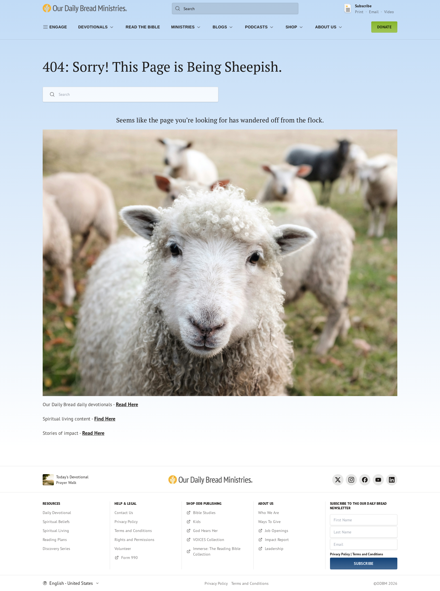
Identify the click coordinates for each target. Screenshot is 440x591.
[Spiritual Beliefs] (74, 521)
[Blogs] (223, 27)
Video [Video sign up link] (389, 11)
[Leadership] (289, 548)
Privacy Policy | (341, 554)
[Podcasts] (259, 27)
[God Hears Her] (217, 530)
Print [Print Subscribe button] (359, 11)
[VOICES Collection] (217, 539)
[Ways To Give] (289, 521)
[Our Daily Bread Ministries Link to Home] (85, 8)
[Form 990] (145, 557)
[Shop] (294, 27)
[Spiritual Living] (74, 530)
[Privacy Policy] (145, 521)
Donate (384, 26)
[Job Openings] (289, 530)
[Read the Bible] (142, 27)
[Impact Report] (289, 539)
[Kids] (217, 521)
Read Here (130, 405)
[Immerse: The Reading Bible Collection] (217, 551)
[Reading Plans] (74, 539)
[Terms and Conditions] (145, 530)
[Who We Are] (289, 512)
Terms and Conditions (367, 554)
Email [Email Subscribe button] (374, 11)
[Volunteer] (145, 548)
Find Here (107, 420)
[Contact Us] (145, 512)
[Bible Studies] (217, 512)
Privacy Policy (216, 583)
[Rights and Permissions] (145, 539)
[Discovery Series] (74, 548)
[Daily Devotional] (74, 512)
